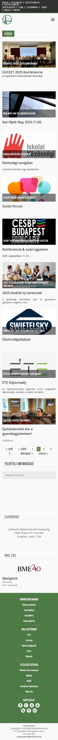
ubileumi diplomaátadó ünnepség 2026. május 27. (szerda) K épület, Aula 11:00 (29, 533)
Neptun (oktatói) (29, 604)
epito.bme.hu (16, 3)
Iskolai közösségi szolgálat (17, 154)
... (14, 440)
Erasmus (29, 640)
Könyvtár (29, 656)
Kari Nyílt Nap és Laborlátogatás (19, 113)
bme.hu (5, 3)
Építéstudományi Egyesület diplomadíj (22, 373)
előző (23, 449)
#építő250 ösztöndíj (14, 475)
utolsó (42, 453)
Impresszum (29, 725)
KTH (29, 634)
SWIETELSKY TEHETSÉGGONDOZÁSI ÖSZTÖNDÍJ (24, 330)
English (7, 10)
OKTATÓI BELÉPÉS (8, 7)
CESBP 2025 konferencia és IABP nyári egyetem (25, 240)
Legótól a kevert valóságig (16, 420)
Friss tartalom (10, 585)
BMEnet (29, 675)
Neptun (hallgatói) (29, 645)
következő (25, 453)
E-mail (21, 7)
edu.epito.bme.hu (32, 3)
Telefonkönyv (32, 7)
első (10, 449)
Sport (29, 650)
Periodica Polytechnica (29, 686)
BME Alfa (29, 691)
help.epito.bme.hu (11, 5)
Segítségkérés (29, 620)
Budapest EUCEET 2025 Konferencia (20, 63)
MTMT (29, 680)
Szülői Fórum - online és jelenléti (19, 197)
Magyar (17, 10)
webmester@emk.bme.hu (29, 736)
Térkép (44, 7)
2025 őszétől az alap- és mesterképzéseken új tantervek (25, 284)
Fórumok (7, 582)
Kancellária (29, 615)
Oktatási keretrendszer (29, 670)
